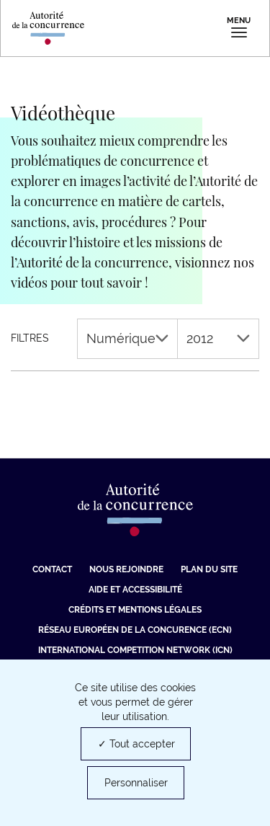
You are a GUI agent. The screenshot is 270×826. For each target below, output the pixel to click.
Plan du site (209, 569)
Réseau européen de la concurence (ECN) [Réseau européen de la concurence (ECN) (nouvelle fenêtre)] (135, 630)
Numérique (127, 338)
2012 (218, 338)
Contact (52, 569)
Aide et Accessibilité (135, 590)
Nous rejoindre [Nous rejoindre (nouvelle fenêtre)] (126, 569)
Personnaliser (136, 783)
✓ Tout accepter (136, 744)
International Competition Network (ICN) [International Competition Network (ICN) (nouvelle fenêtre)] (135, 650)
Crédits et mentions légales (135, 610)
